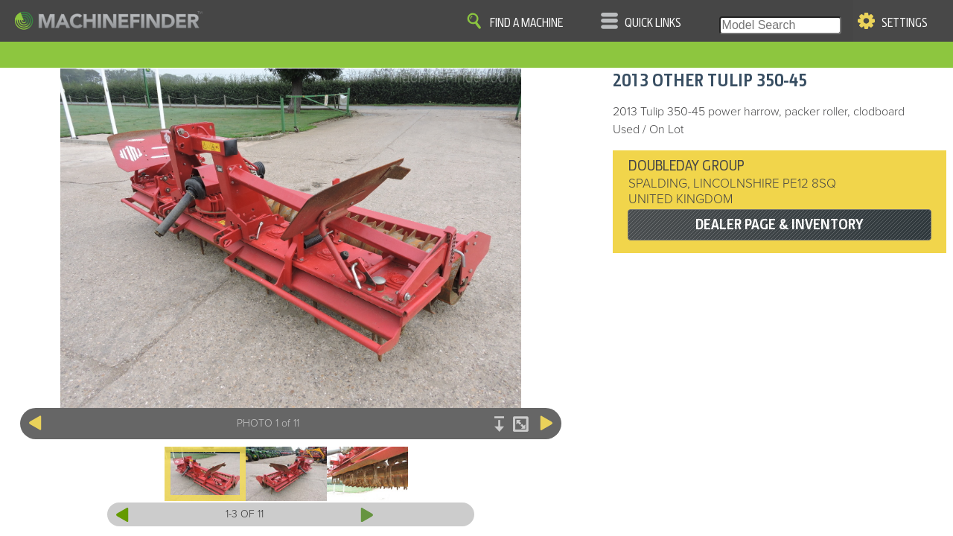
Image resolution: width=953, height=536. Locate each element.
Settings (905, 23)
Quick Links (653, 23)
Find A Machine (526, 23)
